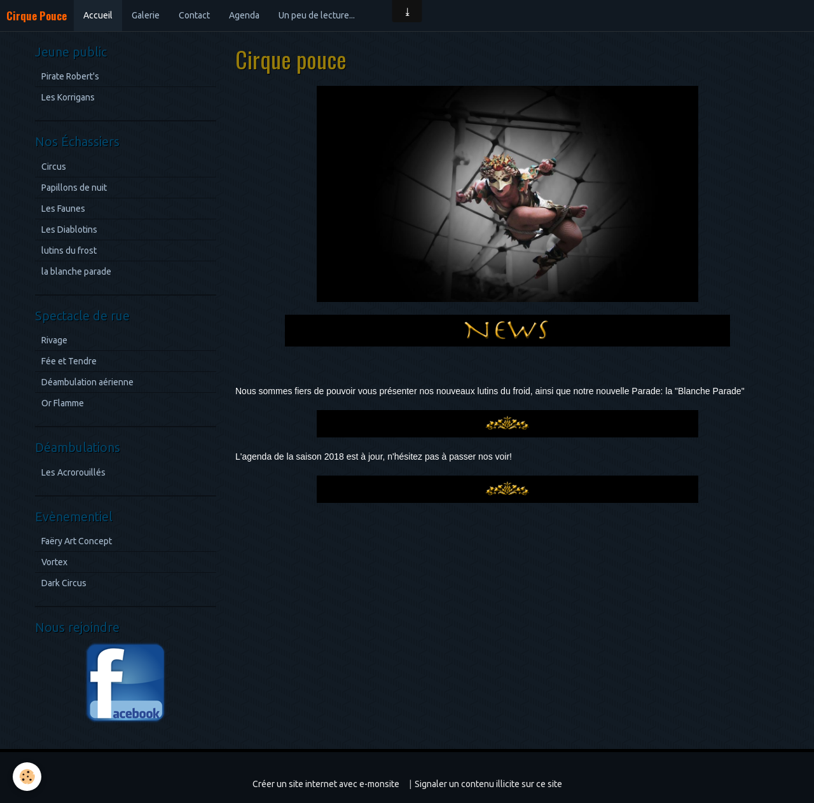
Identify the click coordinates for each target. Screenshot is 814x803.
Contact (194, 15)
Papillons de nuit (74, 187)
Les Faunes (63, 208)
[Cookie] (27, 776)
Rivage (54, 340)
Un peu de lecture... (317, 15)
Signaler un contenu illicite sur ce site (488, 784)
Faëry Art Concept (76, 541)
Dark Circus (63, 583)
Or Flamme (62, 403)
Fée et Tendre (69, 361)
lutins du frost (69, 250)
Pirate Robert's (70, 76)
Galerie (146, 15)
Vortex (54, 562)
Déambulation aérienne (87, 382)
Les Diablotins (69, 229)
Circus (53, 166)
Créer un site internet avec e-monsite (325, 784)
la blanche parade (76, 271)
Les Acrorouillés (73, 472)
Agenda (244, 15)
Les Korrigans (68, 97)
